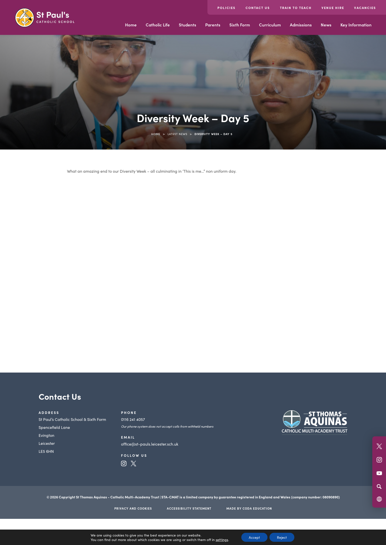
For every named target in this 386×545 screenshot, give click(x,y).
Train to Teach (296, 7)
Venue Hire (333, 7)
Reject (282, 537)
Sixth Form (239, 25)
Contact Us (258, 7)
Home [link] (155, 134)
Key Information (356, 25)
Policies (226, 7)
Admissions (301, 25)
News (326, 25)
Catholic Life (158, 25)
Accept (254, 537)
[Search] (379, 486)
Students (187, 25)
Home (131, 25)
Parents (212, 25)
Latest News (177, 134)
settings (222, 539)
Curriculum (270, 25)
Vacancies (365, 7)
